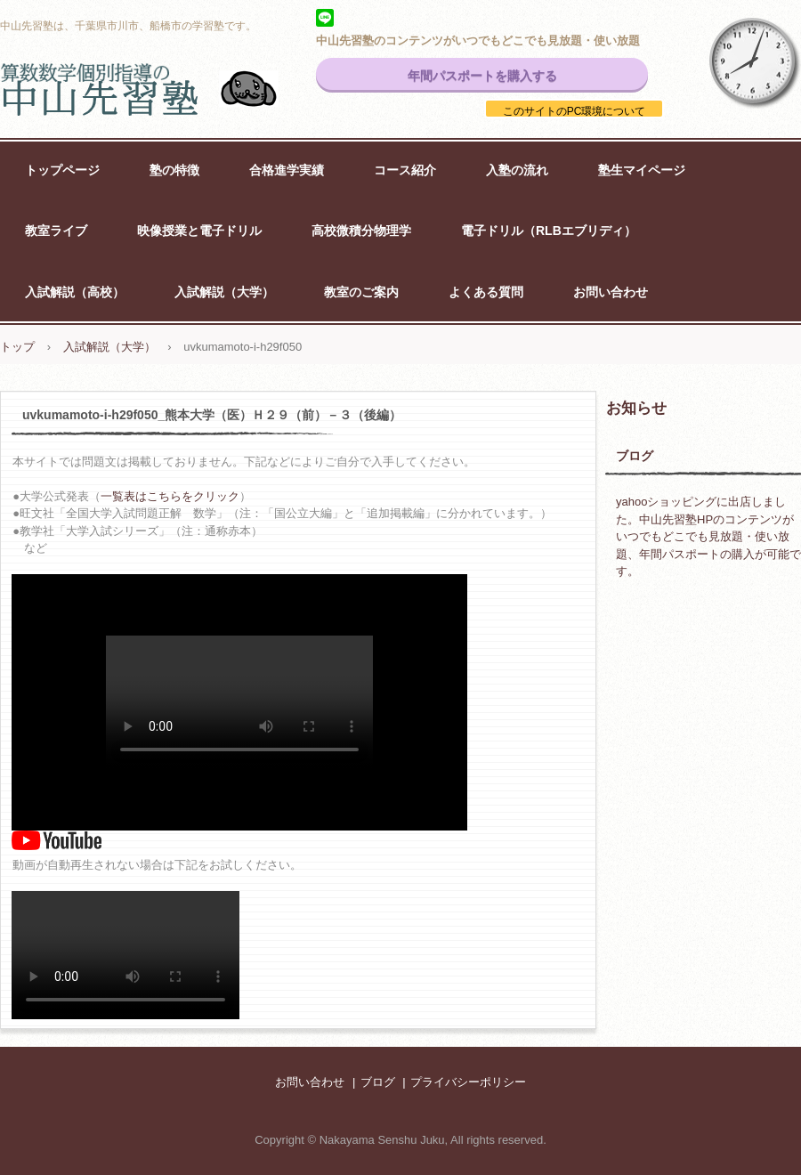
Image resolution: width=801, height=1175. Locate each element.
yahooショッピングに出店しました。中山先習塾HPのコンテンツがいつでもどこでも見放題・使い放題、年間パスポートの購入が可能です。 (708, 536)
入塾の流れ (517, 170)
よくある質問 (486, 292)
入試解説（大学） (224, 292)
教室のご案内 (361, 292)
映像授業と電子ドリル (199, 230)
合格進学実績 (286, 170)
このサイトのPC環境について (574, 111)
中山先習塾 (160, 89)
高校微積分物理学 (361, 230)
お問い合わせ (610, 292)
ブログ (634, 456)
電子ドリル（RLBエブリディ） (548, 230)
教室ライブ (56, 230)
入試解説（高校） (75, 292)
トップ (17, 346)
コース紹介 (405, 170)
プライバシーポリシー (468, 1082)
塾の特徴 (174, 170)
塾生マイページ (641, 170)
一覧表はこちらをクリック (170, 496)
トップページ (62, 170)
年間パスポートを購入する (482, 76)
